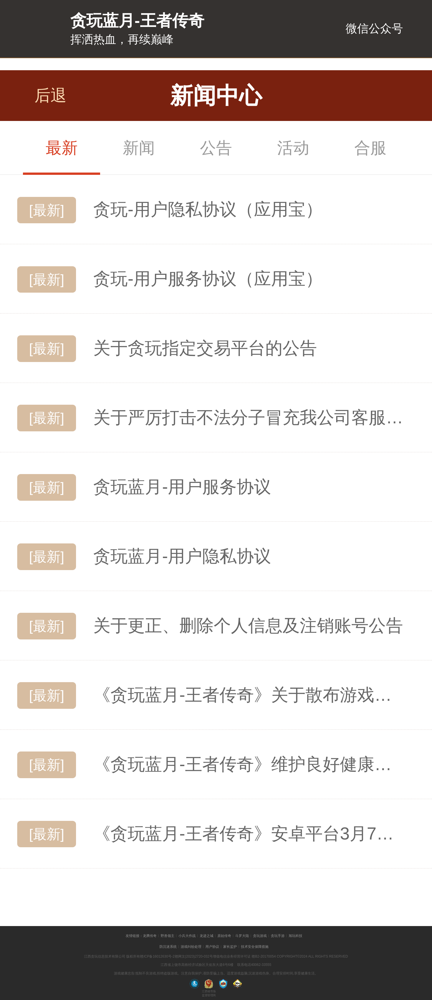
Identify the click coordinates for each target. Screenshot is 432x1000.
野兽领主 (167, 936)
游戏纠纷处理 (191, 947)
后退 (50, 95)
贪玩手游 (278, 936)
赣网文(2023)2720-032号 (194, 956)
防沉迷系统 (168, 947)
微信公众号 (374, 28)
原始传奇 (224, 936)
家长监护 (230, 947)
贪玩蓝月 (30, 31)
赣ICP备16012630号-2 (157, 956)
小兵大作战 (187, 936)
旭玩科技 (295, 936)
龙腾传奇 (150, 936)
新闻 (139, 148)
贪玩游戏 (260, 936)
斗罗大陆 (242, 936)
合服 (370, 148)
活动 (293, 148)
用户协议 (212, 947)
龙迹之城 (206, 936)
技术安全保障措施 (254, 947)
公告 (216, 148)
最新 (62, 148)
